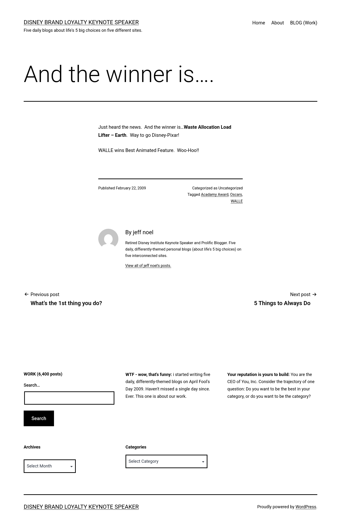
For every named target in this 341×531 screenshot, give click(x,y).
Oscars (236, 194)
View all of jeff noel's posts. (148, 265)
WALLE (237, 201)
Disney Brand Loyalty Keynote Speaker (81, 22)
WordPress (306, 506)
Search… (32, 385)
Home (258, 23)
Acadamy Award (215, 194)
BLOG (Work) (303, 23)
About (277, 23)
